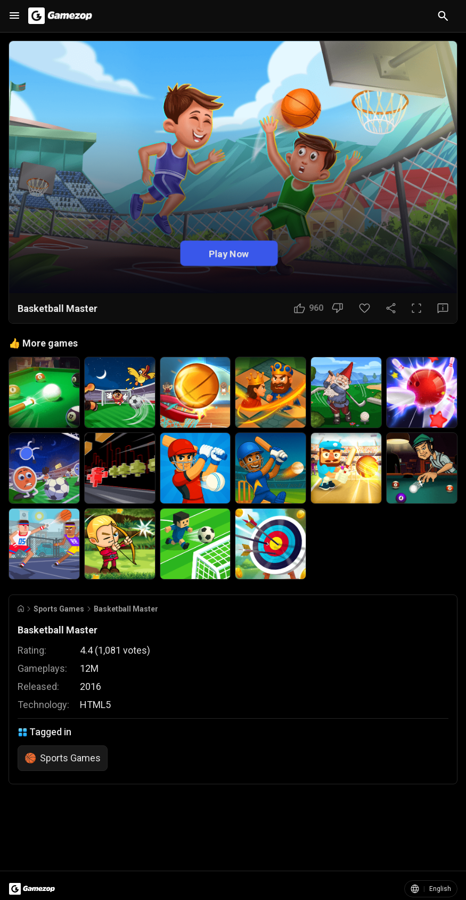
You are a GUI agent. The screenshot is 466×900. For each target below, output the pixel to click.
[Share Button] (391, 308)
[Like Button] (309, 308)
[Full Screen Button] (416, 308)
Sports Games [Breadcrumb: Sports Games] (59, 609)
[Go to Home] (21, 608)
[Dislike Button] (337, 308)
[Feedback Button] (443, 308)
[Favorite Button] (364, 308)
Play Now (229, 253)
